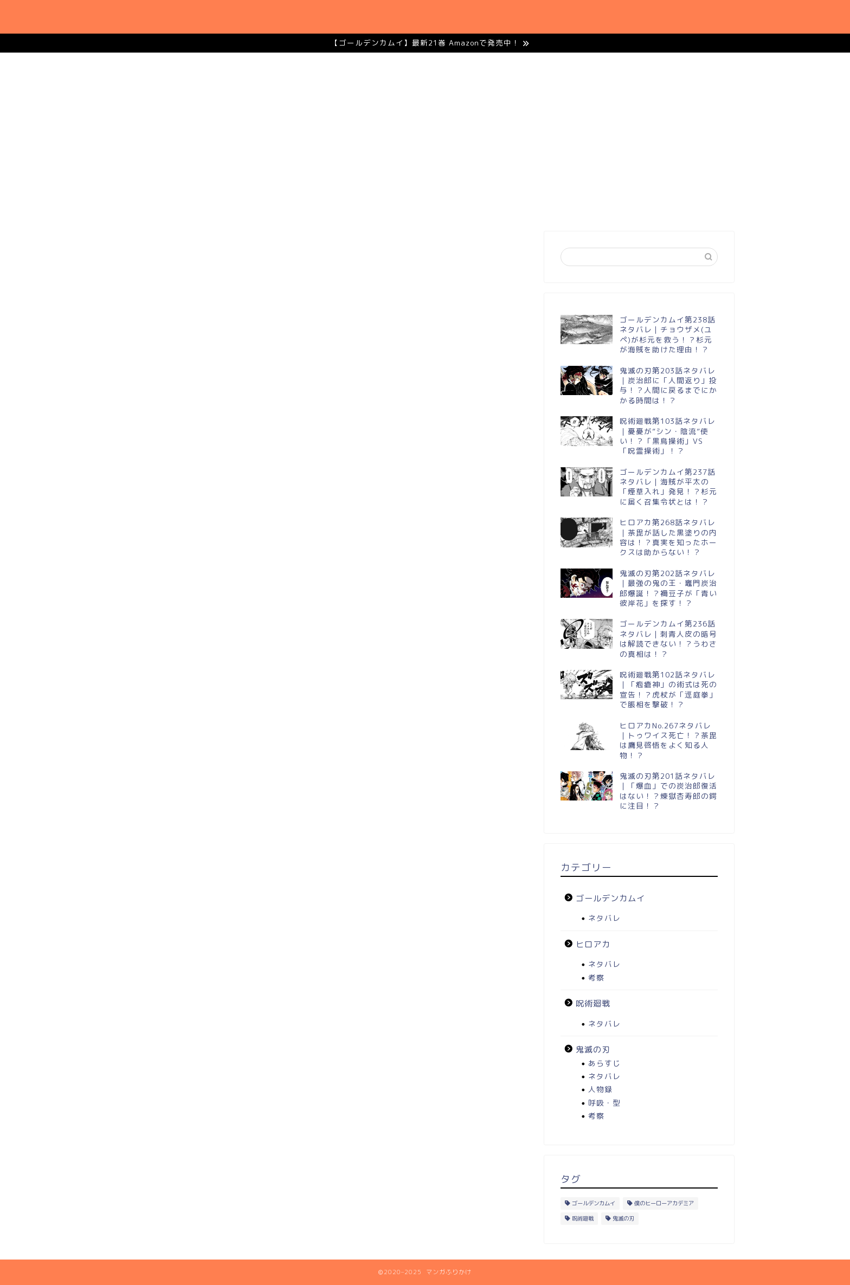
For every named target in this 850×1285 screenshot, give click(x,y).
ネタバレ (604, 918)
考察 (596, 977)
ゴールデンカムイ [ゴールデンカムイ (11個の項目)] (593, 1203)
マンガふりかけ (158, 16)
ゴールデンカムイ (664, 16)
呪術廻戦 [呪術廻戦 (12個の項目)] (583, 1218)
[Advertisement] (639, 145)
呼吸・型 (604, 1102)
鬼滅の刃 (454, 16)
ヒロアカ (582, 16)
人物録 (600, 1089)
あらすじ (604, 1063)
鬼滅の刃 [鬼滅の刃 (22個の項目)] (623, 1218)
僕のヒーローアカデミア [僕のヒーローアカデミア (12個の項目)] (664, 1203)
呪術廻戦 (518, 16)
